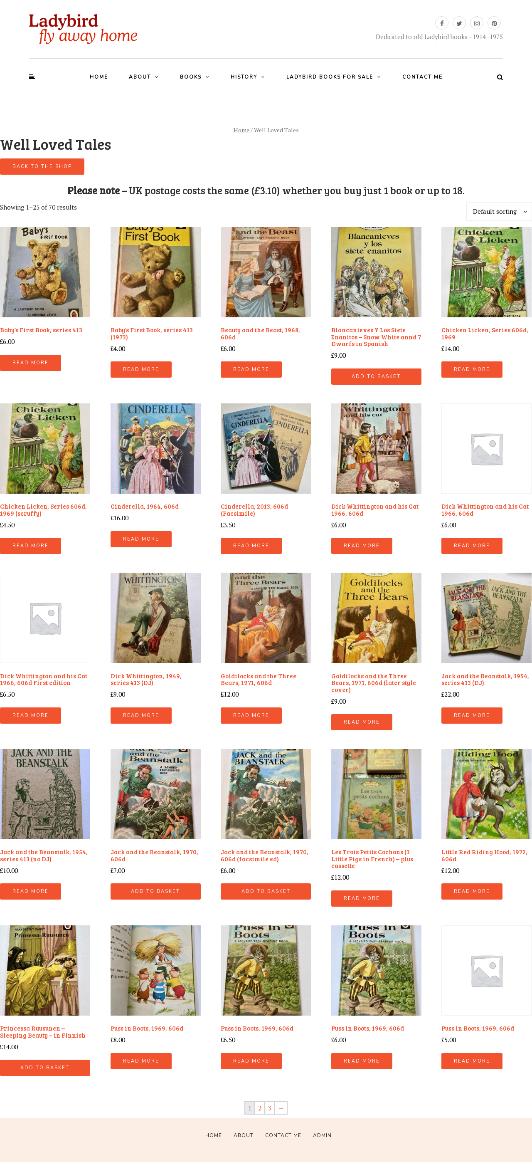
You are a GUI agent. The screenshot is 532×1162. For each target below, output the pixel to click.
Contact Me (422, 77)
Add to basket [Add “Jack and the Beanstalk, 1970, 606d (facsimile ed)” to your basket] (266, 891)
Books (191, 77)
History (244, 77)
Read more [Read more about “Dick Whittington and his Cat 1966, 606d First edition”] (30, 715)
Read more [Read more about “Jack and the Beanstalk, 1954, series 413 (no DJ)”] (30, 891)
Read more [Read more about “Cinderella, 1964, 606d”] (141, 539)
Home (99, 77)
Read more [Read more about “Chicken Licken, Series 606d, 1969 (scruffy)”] (30, 546)
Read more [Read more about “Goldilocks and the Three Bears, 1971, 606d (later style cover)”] (362, 722)
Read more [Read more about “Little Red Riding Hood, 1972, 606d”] (472, 891)
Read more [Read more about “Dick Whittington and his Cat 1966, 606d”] (362, 546)
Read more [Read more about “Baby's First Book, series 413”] (30, 363)
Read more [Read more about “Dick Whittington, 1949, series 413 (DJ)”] (141, 715)
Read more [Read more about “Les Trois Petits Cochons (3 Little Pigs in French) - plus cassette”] (362, 898)
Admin (322, 1135)
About (140, 77)
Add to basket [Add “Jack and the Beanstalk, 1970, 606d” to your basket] (155, 891)
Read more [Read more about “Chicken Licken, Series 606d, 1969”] (472, 369)
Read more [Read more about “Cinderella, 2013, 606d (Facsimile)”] (251, 546)
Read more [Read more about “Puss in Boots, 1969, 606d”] (141, 1061)
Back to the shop (42, 166)
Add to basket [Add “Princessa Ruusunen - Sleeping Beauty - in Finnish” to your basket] (44, 1068)
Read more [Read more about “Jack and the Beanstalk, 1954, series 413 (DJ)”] (472, 715)
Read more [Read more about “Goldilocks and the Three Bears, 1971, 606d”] (251, 715)
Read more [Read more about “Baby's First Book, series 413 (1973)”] (141, 369)
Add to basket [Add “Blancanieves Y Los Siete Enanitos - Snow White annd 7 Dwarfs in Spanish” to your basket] (376, 376)
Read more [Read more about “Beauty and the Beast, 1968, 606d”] (251, 369)
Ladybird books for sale (329, 77)
